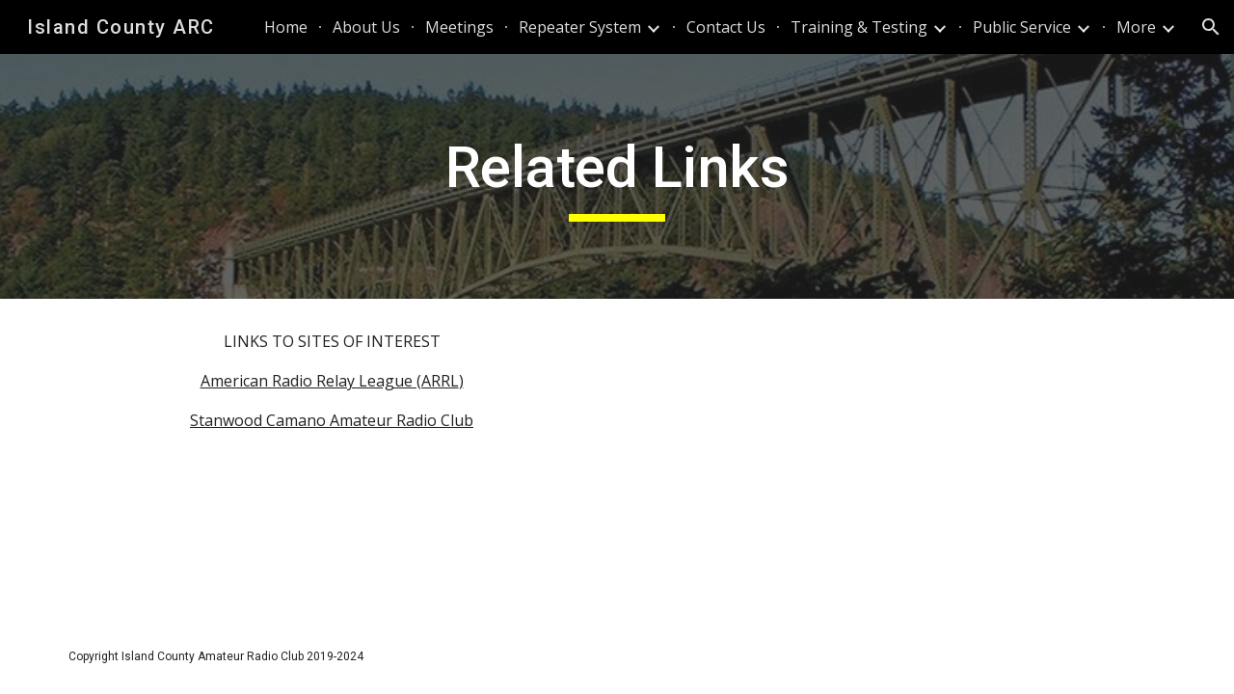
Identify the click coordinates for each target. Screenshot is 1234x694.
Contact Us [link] (725, 27)
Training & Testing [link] (859, 27)
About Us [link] (366, 27)
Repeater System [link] (580, 27)
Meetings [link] (459, 27)
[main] (617, 176)
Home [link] (286, 27)
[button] (1211, 27)
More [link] (1136, 27)
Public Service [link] (1022, 27)
